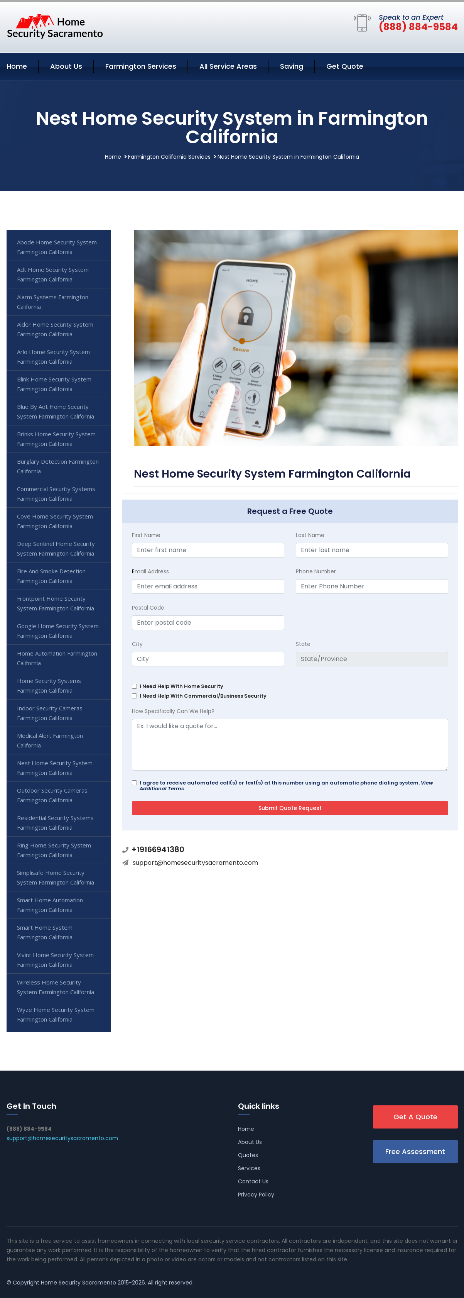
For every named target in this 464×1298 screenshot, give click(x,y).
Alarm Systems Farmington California (52, 301)
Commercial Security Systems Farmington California (56, 493)
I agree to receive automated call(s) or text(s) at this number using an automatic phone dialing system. (286, 785)
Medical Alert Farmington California (50, 740)
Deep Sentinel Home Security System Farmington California (56, 548)
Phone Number (316, 571)
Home (17, 66)
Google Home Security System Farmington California (58, 630)
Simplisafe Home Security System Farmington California (55, 877)
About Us (66, 66)
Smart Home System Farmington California (45, 932)
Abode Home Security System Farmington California (57, 247)
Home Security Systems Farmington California (49, 685)
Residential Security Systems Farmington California (55, 822)
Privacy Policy (256, 1194)
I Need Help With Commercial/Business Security (203, 696)
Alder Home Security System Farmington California (55, 329)
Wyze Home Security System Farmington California (55, 1014)
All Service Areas (228, 66)
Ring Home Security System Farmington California (54, 850)
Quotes (248, 1155)
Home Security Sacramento (78, 1282)
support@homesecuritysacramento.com (195, 862)
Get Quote (344, 66)
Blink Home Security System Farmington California (54, 384)
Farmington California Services (169, 157)
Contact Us (253, 1181)
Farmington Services (140, 66)
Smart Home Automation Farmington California (50, 904)
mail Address (150, 571)
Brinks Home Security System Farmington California (56, 438)
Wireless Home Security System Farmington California (55, 987)
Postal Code (148, 608)
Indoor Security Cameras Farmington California (50, 713)
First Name (146, 535)
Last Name (310, 535)
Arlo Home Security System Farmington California (53, 356)
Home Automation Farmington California (57, 658)
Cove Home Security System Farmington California (55, 521)
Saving (291, 66)
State (303, 644)
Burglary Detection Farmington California (58, 466)
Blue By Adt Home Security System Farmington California (55, 411)
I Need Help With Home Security (181, 686)
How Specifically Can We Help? (173, 711)
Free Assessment (415, 1151)
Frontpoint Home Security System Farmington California (55, 603)
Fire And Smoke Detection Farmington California (51, 576)
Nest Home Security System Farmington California (55, 767)
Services (249, 1168)
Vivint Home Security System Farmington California (55, 959)
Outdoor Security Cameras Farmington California (52, 795)
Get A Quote (415, 1117)
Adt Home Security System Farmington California (53, 274)
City (137, 644)
